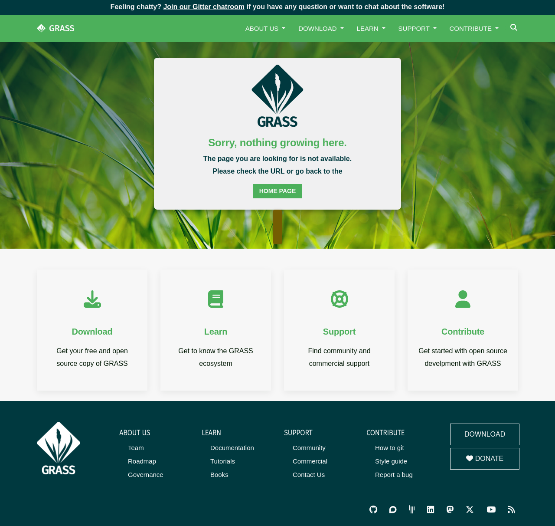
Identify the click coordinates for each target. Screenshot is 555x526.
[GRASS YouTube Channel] (491, 509)
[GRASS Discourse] (393, 509)
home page (277, 190)
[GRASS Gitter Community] (411, 509)
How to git (389, 447)
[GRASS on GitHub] (373, 509)
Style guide (391, 461)
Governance (145, 474)
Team (136, 447)
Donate (484, 458)
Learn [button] (368, 28)
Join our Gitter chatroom (204, 6)
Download (484, 434)
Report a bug (394, 474)
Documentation (232, 447)
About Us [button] (263, 28)
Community (309, 447)
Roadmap (142, 461)
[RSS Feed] (511, 509)
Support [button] (414, 28)
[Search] (514, 28)
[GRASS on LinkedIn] (430, 509)
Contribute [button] (472, 28)
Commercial (310, 461)
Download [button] (318, 28)
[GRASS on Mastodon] (450, 509)
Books (219, 474)
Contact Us (309, 474)
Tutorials (222, 461)
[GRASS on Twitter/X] (469, 509)
